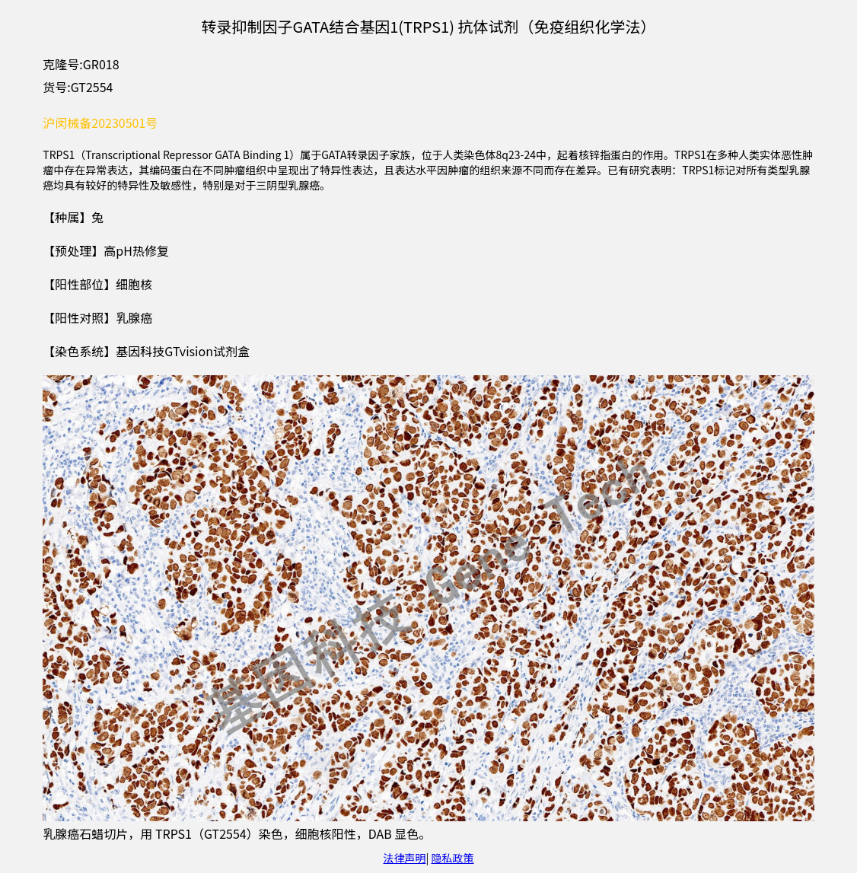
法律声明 (405, 857)
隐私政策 (452, 857)
